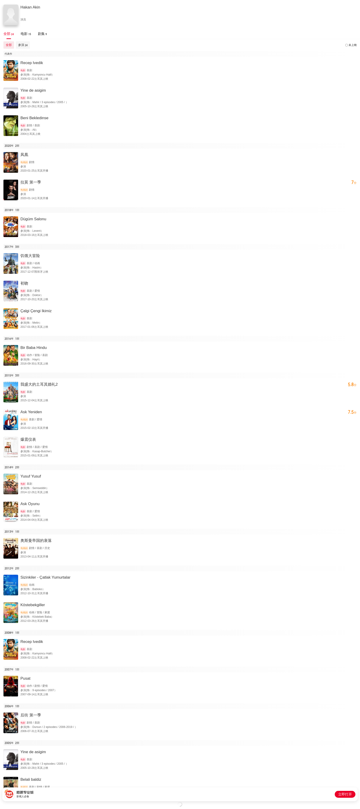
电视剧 (24, 162)
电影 (23, 70)
